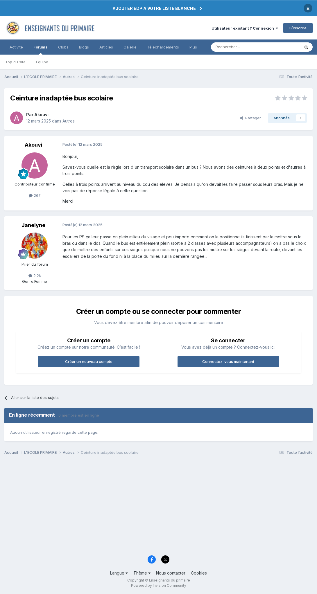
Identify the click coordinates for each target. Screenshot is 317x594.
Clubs (63, 47)
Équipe (42, 62)
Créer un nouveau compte (88, 361)
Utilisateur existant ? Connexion (245, 28)
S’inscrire (298, 28)
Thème (142, 572)
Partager (250, 118)
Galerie (130, 47)
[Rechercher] (242, 47)
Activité (16, 47)
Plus (193, 47)
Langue (119, 572)
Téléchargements (163, 47)
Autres (68, 120)
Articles (106, 47)
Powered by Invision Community (158, 585)
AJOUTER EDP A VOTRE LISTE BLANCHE (154, 8)
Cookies (199, 572)
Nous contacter (170, 572)
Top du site (15, 62)
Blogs (84, 47)
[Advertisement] (158, 507)
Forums (40, 50)
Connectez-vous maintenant (228, 361)
